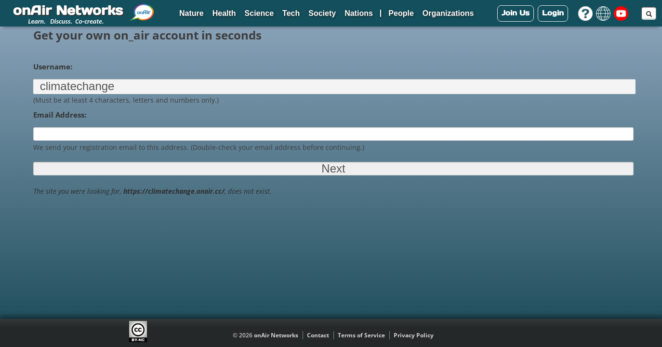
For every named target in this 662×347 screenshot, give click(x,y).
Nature (191, 13)
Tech (291, 13)
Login (553, 12)
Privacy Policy (414, 335)
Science (259, 13)
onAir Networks (276, 335)
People (400, 13)
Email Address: (59, 115)
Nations (358, 13)
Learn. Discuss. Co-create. (66, 21)
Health (224, 13)
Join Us (516, 12)
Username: (52, 66)
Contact (318, 335)
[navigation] (331, 13)
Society (322, 13)
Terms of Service (361, 335)
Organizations (448, 13)
